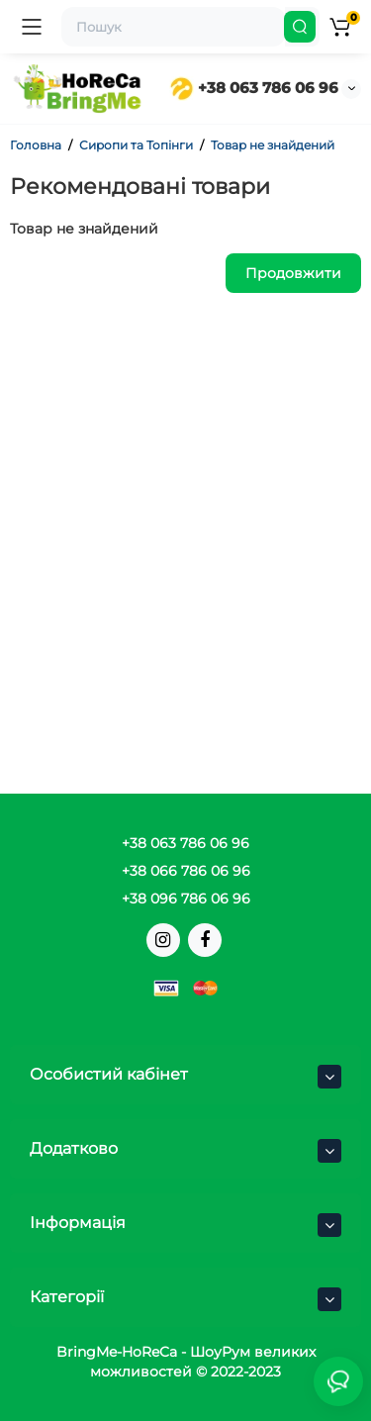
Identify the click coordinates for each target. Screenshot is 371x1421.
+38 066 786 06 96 (186, 871)
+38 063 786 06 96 (253, 87)
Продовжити (293, 273)
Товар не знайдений (272, 145)
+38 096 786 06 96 (186, 898)
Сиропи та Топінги (136, 145)
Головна (35, 145)
